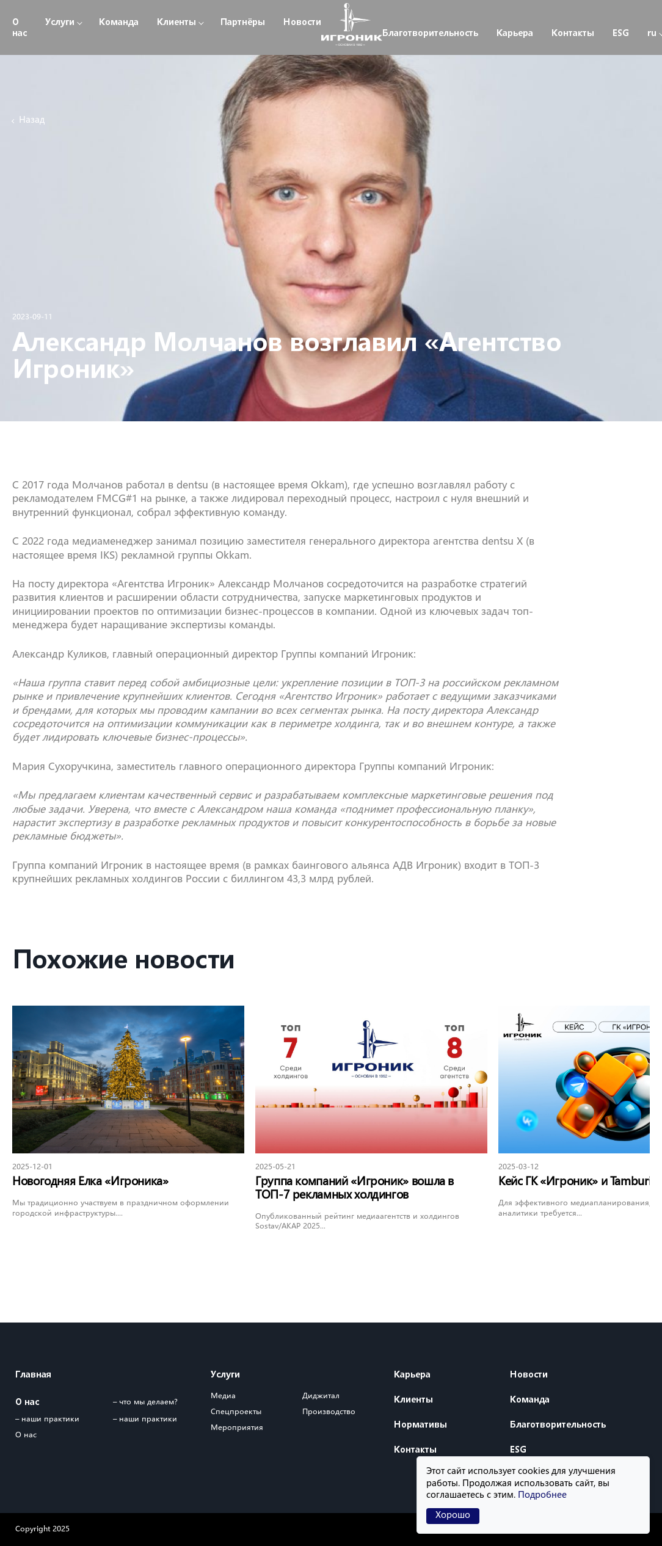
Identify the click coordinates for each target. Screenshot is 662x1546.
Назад (32, 120)
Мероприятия (237, 1428)
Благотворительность (430, 33)
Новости (302, 22)
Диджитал (321, 1396)
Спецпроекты (236, 1412)
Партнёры (242, 22)
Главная (33, 1375)
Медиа (223, 1396)
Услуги (60, 22)
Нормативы (420, 1425)
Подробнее (542, 1495)
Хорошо (452, 1515)
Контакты (572, 33)
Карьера (515, 33)
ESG (621, 33)
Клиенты (176, 22)
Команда (119, 22)
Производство (328, 1412)
